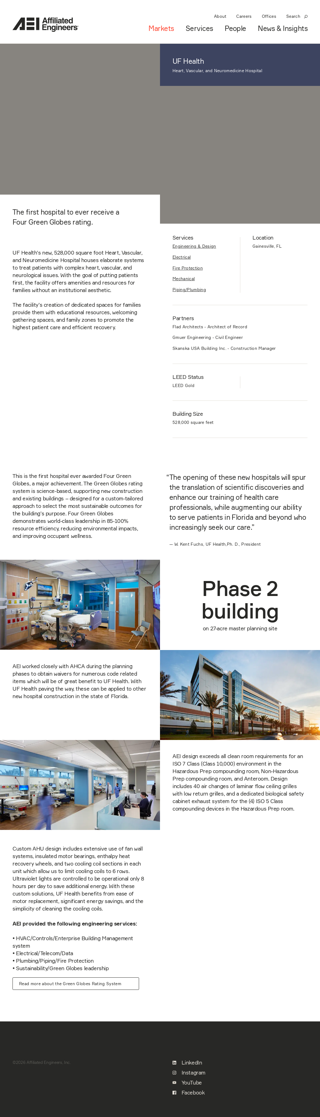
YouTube (187, 1083)
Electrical (181, 257)
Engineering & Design (194, 246)
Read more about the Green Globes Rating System (70, 983)
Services (199, 28)
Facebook (188, 1093)
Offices (269, 16)
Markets (161, 28)
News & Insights (283, 28)
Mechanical (183, 278)
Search (297, 16)
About (220, 16)
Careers (244, 16)
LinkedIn (187, 1063)
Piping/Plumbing (189, 289)
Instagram (188, 1073)
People (235, 28)
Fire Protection (187, 268)
